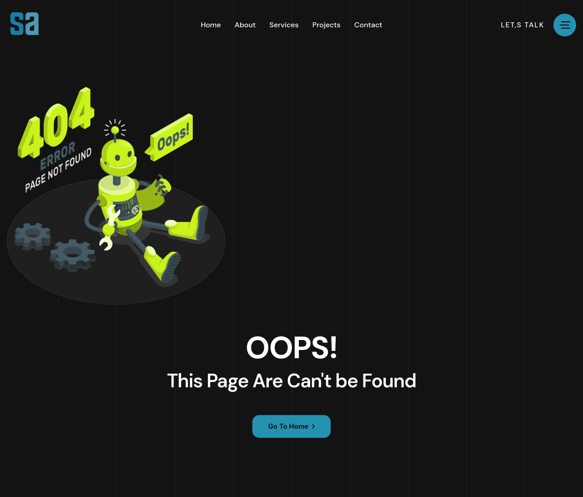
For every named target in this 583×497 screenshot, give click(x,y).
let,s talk (522, 25)
